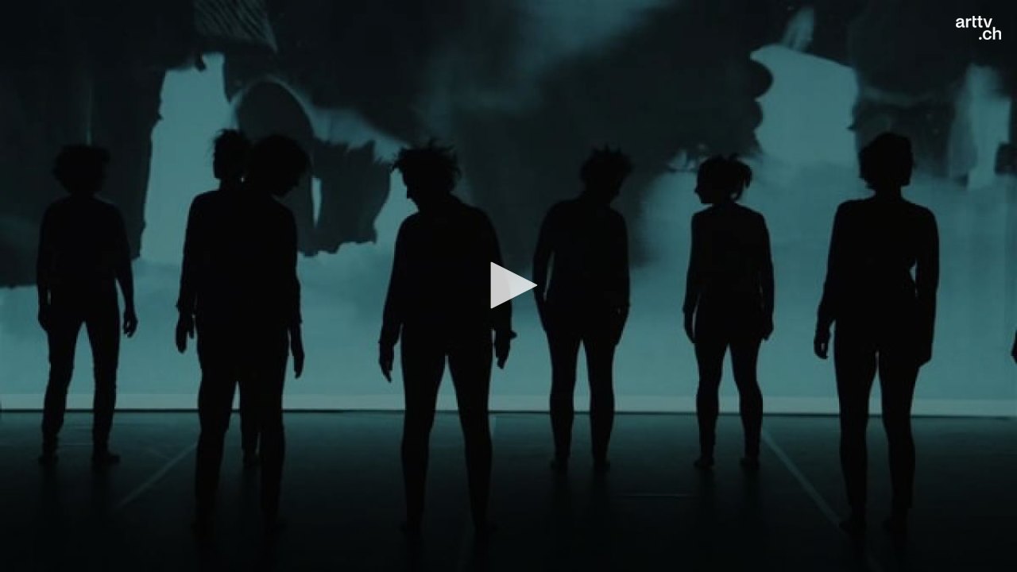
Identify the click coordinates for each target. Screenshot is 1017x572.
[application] (508, 286)
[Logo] (978, 28)
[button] (508, 285)
